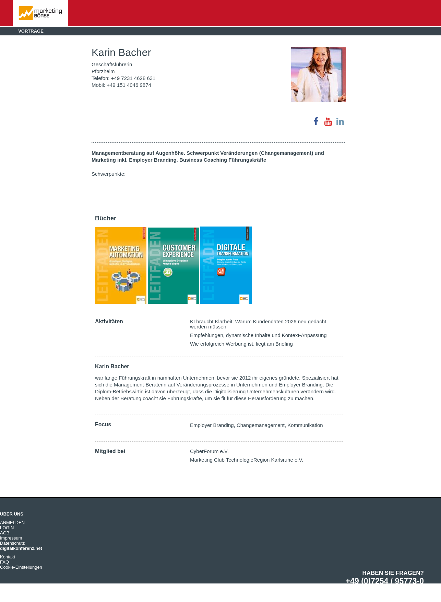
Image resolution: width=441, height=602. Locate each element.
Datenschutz (12, 543)
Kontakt (7, 556)
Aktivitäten (109, 321)
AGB (4, 532)
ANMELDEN (12, 522)
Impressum (11, 538)
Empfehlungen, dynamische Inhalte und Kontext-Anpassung (258, 335)
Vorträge (31, 31)
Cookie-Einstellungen (21, 567)
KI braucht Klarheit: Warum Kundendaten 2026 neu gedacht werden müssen (258, 324)
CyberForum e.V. (209, 451)
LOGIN (7, 527)
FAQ (4, 562)
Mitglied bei (110, 451)
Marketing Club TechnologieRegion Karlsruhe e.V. (246, 460)
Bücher (105, 218)
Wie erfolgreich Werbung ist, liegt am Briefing (241, 344)
